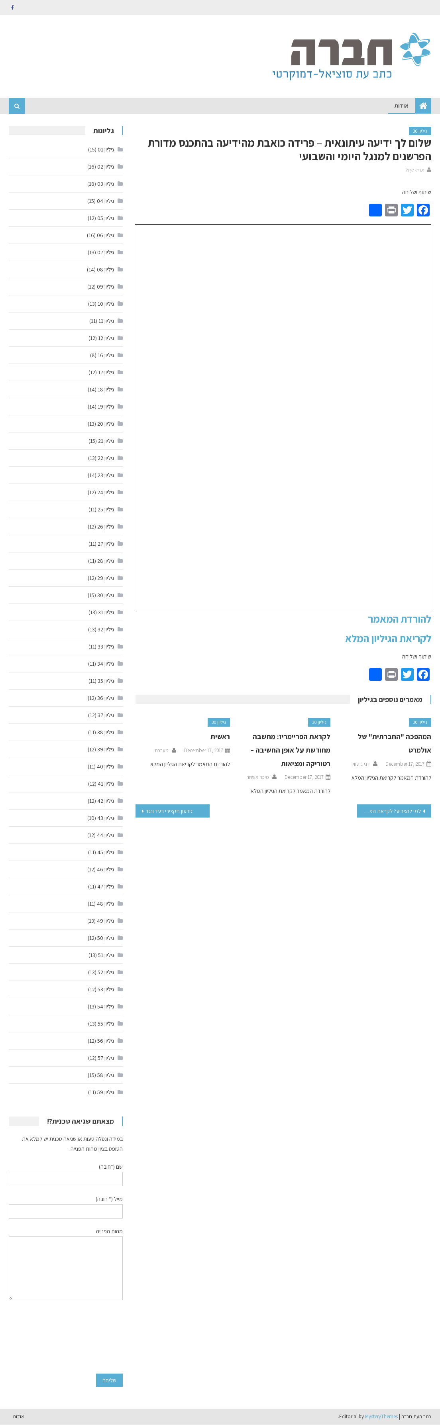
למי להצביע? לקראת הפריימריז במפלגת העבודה (388, 811)
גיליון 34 (105, 664)
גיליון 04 (105, 201)
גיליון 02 (105, 167)
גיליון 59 (105, 1092)
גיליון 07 (105, 252)
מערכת (162, 750)
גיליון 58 (105, 1075)
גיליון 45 (105, 852)
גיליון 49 (105, 921)
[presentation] (90, 1337)
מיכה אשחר (258, 777)
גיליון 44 (105, 835)
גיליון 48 (105, 904)
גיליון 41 (106, 784)
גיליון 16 (106, 355)
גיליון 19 (106, 407)
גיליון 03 (105, 184)
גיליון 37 (106, 715)
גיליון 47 (105, 886)
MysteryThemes (381, 1416)
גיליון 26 (105, 527)
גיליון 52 (106, 972)
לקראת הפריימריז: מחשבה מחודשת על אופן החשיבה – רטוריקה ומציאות (290, 750)
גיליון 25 (106, 509)
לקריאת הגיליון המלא (388, 638)
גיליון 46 (105, 869)
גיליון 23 (106, 475)
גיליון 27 (106, 544)
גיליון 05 (105, 218)
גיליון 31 (106, 612)
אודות (402, 106)
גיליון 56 (105, 1041)
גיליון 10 (106, 304)
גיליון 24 (105, 492)
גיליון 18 (106, 389)
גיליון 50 (105, 938)
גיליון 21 (106, 441)
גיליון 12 (106, 338)
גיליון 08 (105, 269)
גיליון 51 (106, 955)
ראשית (220, 736)
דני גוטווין (361, 764)
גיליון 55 (106, 1024)
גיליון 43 (105, 818)
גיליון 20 (105, 424)
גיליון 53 (106, 989)
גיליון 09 (105, 287)
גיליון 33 (106, 647)
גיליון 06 (105, 235)
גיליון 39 (105, 749)
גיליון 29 (105, 578)
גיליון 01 (106, 149)
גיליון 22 (106, 458)
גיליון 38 (105, 732)
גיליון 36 (105, 698)
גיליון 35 (106, 681)
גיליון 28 (105, 561)
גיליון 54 (105, 1006)
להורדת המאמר (399, 619)
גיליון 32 (106, 629)
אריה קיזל (414, 170)
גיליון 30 (420, 131)
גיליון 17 (106, 372)
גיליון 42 (105, 801)
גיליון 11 (106, 321)
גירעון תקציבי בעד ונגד (169, 811)
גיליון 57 (106, 1058)
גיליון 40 (105, 766)
